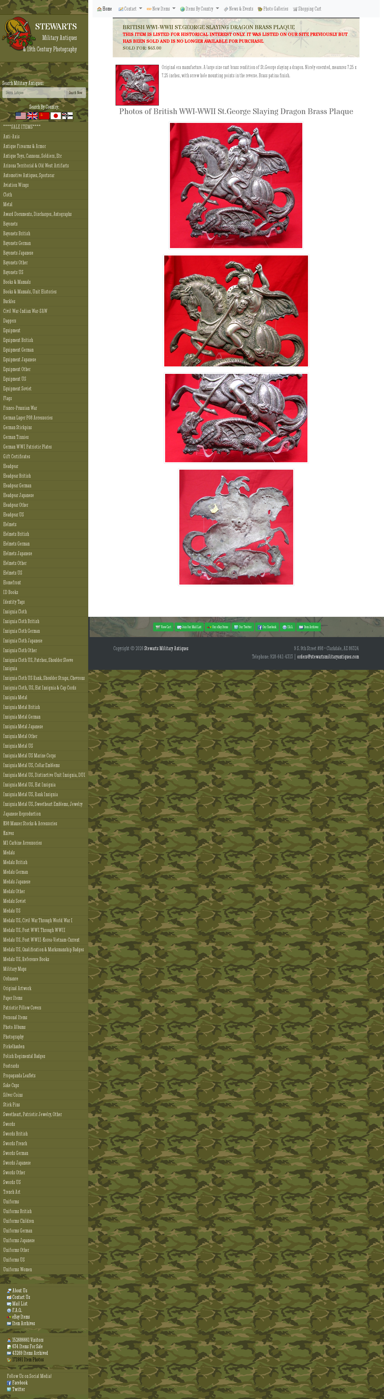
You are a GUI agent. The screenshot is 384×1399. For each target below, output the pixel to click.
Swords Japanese (17, 1162)
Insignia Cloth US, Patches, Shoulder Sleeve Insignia (38, 664)
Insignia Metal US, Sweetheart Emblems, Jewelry (43, 804)
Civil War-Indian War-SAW (25, 311)
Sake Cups (11, 1085)
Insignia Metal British (21, 707)
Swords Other (14, 1172)
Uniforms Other (16, 1250)
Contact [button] (128, 8)
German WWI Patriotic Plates (27, 446)
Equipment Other (16, 369)
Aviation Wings (16, 185)
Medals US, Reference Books (26, 959)
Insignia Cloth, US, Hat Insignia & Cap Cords (39, 687)
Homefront (12, 582)
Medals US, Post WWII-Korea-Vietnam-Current (41, 939)
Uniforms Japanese (19, 1240)
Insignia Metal (15, 697)
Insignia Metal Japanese (23, 726)
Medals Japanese (16, 881)
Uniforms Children (18, 1221)
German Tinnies (16, 437)
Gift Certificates (16, 456)
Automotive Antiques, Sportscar (28, 175)
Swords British (15, 1133)
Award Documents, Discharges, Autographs (37, 214)
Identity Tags (14, 602)
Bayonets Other (15, 262)
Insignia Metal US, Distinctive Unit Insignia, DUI (44, 775)
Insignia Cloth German (21, 631)
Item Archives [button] (308, 627)
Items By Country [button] (197, 8)
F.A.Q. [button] (287, 627)
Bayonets (10, 223)
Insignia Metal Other (20, 736)
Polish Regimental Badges (24, 1056)
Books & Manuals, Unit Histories (30, 291)
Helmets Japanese (17, 553)
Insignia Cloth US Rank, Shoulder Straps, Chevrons (44, 678)
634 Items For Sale (25, 1346)
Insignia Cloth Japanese (22, 640)
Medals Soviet (14, 901)
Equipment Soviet (17, 388)
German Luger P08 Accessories (28, 417)
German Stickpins (17, 427)
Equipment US (14, 379)
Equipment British (18, 340)
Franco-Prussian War (20, 408)
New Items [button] (159, 8)
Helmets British (16, 534)
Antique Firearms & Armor (24, 146)
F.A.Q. (14, 1310)
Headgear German (17, 485)
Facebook (17, 1382)
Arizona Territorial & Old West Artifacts (36, 165)
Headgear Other (15, 505)
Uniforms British (17, 1211)
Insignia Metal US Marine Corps (29, 755)
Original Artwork (17, 988)
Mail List (17, 1303)
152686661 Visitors (25, 1340)
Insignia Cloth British (21, 621)
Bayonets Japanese (18, 253)
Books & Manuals (17, 282)
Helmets (10, 524)
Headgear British (17, 476)
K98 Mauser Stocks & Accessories (30, 823)
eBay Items (18, 1316)
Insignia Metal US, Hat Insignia (29, 784)
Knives (8, 833)
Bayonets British (16, 233)
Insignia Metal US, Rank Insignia (30, 794)
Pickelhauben (13, 1046)
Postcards (11, 1066)
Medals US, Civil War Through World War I (38, 920)
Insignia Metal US (18, 746)
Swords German (15, 1153)
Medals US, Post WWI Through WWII (34, 930)
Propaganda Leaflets (19, 1075)
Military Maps (14, 969)
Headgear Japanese (18, 495)
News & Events (238, 8)
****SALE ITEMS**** (22, 126)
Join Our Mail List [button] (189, 627)
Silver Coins (13, 1095)
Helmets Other (14, 563)
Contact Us (18, 1297)
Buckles (9, 301)
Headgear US (13, 514)
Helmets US (12, 572)
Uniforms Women (17, 1269)
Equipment (11, 330)
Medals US (11, 910)
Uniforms (11, 1201)
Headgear (10, 466)
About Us (17, 1290)
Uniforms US (14, 1259)
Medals (9, 852)
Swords (9, 1124)
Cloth (7, 194)
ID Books (10, 592)
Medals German (15, 872)
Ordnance (10, 978)
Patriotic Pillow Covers (22, 1007)
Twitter (16, 1389)
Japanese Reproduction (22, 813)
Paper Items (12, 998)
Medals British (15, 862)
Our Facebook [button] (267, 627)
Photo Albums (14, 1027)
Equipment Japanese (19, 359)
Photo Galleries (273, 8)
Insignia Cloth (15, 611)
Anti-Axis (11, 136)
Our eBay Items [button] (217, 627)
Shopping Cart (307, 8)
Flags (7, 398)
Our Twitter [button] (243, 627)
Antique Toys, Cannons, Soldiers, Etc (32, 156)
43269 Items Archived (27, 1353)
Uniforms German (17, 1230)
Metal (8, 204)
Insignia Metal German (21, 716)
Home (104, 8)
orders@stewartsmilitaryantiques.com (328, 656)
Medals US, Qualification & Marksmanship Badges (43, 949)
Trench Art (11, 1192)
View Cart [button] (163, 627)
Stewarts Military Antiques (166, 648)
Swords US (12, 1182)
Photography (13, 1036)
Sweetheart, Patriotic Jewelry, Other (32, 1114)
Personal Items (15, 1017)
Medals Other (14, 891)
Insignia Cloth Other (20, 650)
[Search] (34, 92)
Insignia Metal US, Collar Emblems (31, 765)
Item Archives (21, 1323)
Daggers (9, 320)
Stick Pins (11, 1104)
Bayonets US (13, 272)
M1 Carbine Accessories (22, 843)
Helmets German (16, 543)
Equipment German (18, 349)
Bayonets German (17, 243)
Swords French (15, 1143)
